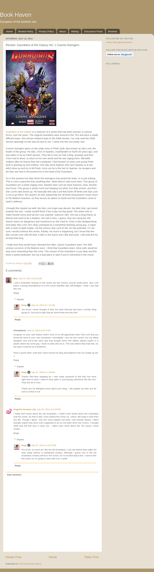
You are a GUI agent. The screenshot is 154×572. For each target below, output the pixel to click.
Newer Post (13, 557)
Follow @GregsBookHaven (119, 42)
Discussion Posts (93, 31)
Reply (16, 293)
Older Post (91, 557)
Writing (75, 31)
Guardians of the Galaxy (18, 132)
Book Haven (15, 15)
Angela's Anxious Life (24, 409)
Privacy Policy (46, 31)
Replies (20, 299)
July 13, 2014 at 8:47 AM (39, 330)
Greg (24, 305)
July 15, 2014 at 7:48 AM (43, 372)
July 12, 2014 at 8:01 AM (30, 278)
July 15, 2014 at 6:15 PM (48, 409)
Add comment (14, 475)
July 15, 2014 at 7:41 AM (43, 305)
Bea (15, 278)
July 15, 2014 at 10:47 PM (43, 445)
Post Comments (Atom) (30, 564)
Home (9, 31)
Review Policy (25, 31)
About (62, 31)
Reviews (112, 31)
